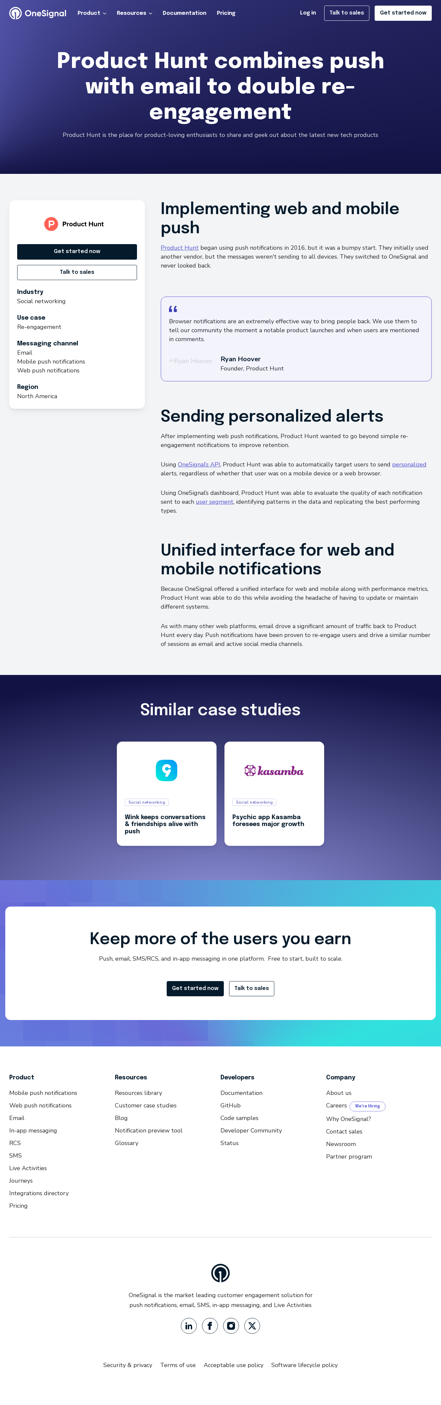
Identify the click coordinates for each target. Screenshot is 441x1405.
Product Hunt (180, 248)
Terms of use (178, 1365)
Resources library (138, 1093)
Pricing (226, 13)
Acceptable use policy (233, 1365)
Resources (135, 13)
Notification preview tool (149, 1130)
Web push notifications (40, 1105)
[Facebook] (210, 1326)
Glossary (126, 1143)
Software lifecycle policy (304, 1365)
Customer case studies (146, 1105)
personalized (409, 464)
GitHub (230, 1105)
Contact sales (344, 1131)
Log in (308, 13)
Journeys (21, 1180)
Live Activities (28, 1168)
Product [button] (92, 13)
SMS (15, 1155)
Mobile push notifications (43, 1093)
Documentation (184, 13)
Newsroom (341, 1144)
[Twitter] (252, 1326)
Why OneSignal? (348, 1119)
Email (16, 1118)
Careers (336, 1105)
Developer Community (251, 1130)
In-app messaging (33, 1130)
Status (229, 1143)
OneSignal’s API (199, 464)
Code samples (239, 1118)
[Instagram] (231, 1326)
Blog (121, 1118)
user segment (214, 502)
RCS (15, 1143)
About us (339, 1093)
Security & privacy (127, 1365)
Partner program (349, 1156)
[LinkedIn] (189, 1326)
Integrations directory (39, 1193)
